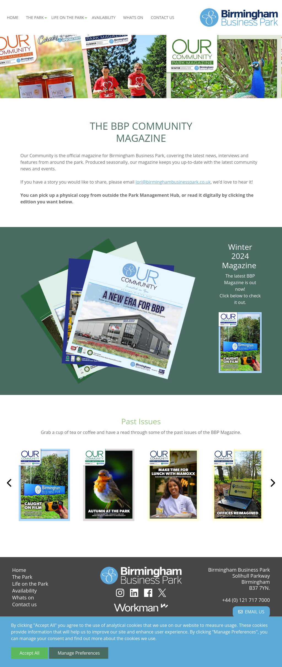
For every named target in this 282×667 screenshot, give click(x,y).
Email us (251, 612)
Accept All (29, 653)
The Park (22, 577)
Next (272, 483)
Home (12, 18)
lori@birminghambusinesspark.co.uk (173, 183)
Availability (103, 18)
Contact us (162, 18)
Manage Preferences (79, 653)
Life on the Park (30, 583)
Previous (9, 483)
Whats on (133, 18)
